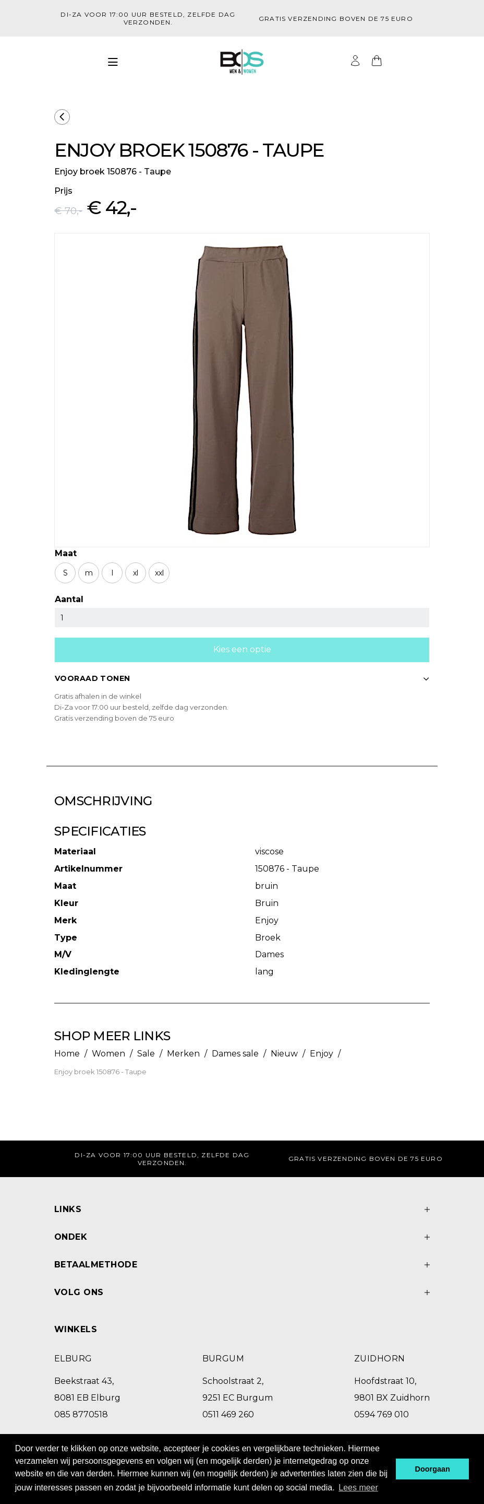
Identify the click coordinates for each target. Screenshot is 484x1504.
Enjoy (321, 1054)
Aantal (69, 599)
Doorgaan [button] (432, 1469)
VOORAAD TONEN (242, 678)
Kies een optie (242, 649)
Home (67, 1054)
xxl (159, 573)
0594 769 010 (381, 1414)
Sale (146, 1054)
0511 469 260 (228, 1414)
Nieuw (284, 1054)
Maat (66, 553)
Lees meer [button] (358, 1487)
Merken (183, 1054)
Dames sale (235, 1054)
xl (135, 573)
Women (108, 1054)
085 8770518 (81, 1414)
